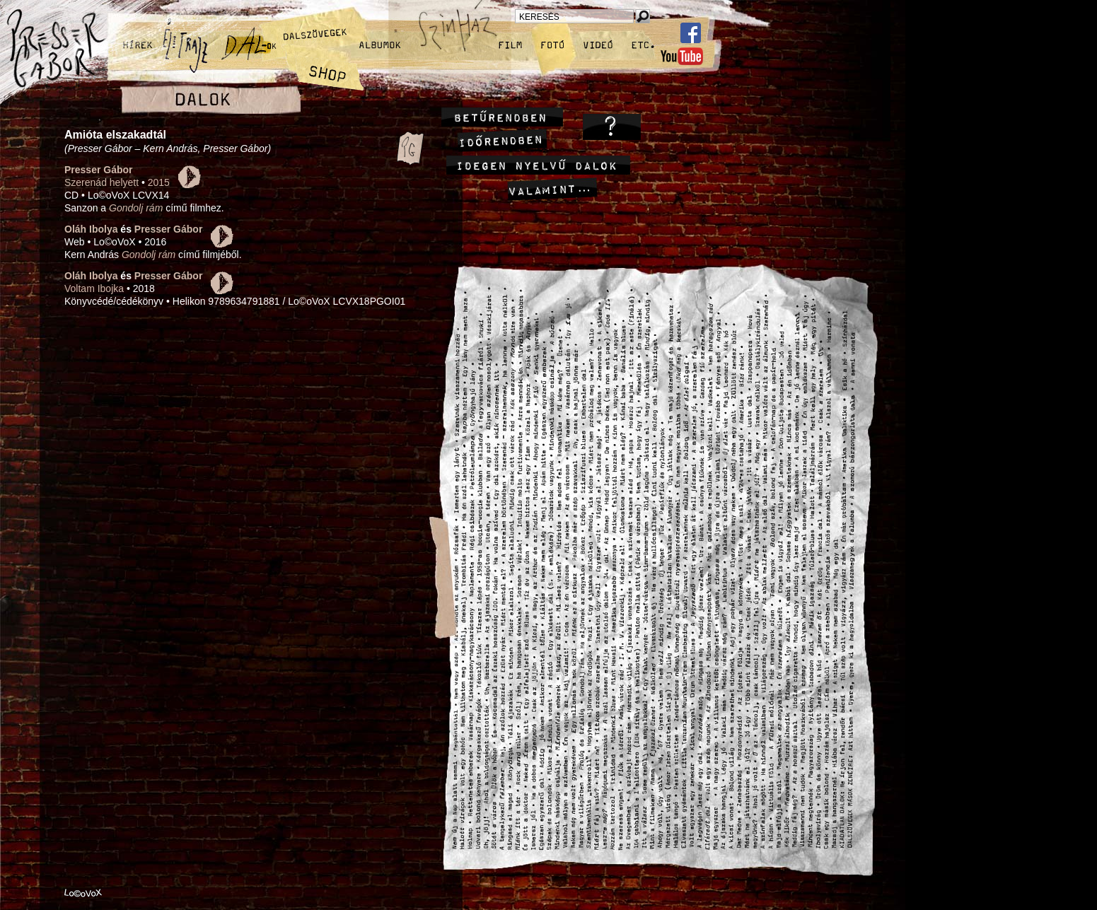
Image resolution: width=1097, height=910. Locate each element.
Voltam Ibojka (94, 288)
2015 (159, 182)
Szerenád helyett (101, 182)
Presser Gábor (98, 169)
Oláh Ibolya (90, 229)
